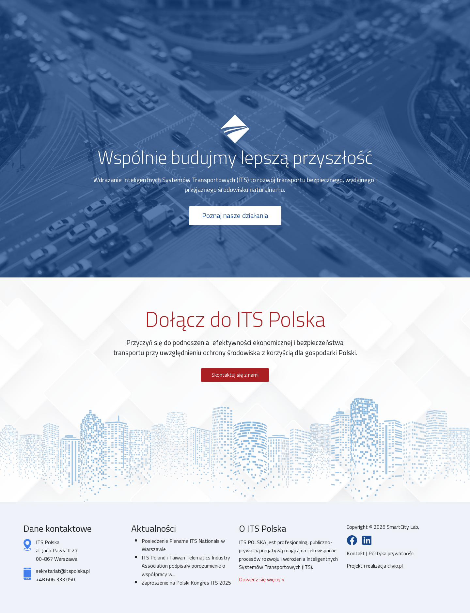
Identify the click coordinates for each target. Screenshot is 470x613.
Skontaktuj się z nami (235, 375)
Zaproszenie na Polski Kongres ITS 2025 (186, 583)
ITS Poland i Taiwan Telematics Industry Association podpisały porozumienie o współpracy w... (186, 566)
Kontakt (356, 553)
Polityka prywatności (391, 553)
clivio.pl (395, 566)
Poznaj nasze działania (235, 215)
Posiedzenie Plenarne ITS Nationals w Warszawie (183, 545)
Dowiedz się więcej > (261, 579)
